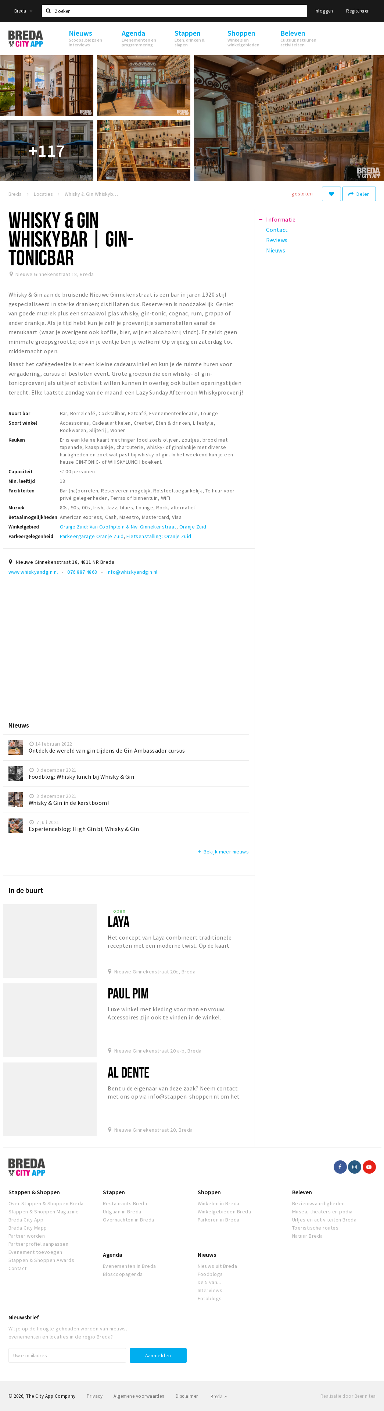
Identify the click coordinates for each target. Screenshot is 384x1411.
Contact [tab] (277, 229)
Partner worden (26, 1236)
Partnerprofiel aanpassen (38, 1244)
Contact (17, 1268)
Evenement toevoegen (35, 1252)
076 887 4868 (82, 572)
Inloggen (324, 11)
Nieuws (207, 1254)
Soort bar (19, 413)
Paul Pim (128, 993)
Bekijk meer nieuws (223, 851)
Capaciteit (20, 471)
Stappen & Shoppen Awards (41, 1260)
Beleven (302, 1192)
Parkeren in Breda (219, 1219)
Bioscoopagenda (123, 1274)
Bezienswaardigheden (318, 1203)
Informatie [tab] (281, 219)
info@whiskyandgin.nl (132, 572)
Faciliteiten (21, 490)
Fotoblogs (210, 1298)
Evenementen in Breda (129, 1266)
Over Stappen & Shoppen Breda (46, 1203)
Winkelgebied (23, 526)
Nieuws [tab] (275, 250)
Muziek (16, 507)
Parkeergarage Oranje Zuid (92, 536)
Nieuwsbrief (23, 1317)
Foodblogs (210, 1274)
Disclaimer (187, 1396)
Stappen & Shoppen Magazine (43, 1211)
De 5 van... (209, 1282)
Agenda (112, 1254)
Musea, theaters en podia (322, 1211)
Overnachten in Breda (128, 1219)
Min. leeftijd (21, 481)
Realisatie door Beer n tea (348, 1396)
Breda (23, 11)
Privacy (95, 1396)
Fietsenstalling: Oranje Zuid (158, 536)
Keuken (16, 439)
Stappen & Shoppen (34, 1192)
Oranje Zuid (193, 526)
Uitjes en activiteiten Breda (324, 1219)
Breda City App (26, 1219)
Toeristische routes (315, 1227)
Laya (118, 921)
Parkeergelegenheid (30, 536)
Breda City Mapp (27, 1227)
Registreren (358, 11)
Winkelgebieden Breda (224, 1211)
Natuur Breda (307, 1236)
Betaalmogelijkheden (32, 517)
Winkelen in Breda (219, 1203)
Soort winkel (22, 423)
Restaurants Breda (125, 1203)
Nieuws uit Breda (217, 1266)
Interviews (210, 1290)
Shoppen (209, 1192)
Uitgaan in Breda (122, 1211)
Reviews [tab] (276, 240)
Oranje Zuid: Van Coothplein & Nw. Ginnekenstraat (118, 526)
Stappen (114, 1192)
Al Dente (129, 1072)
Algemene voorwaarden (139, 1396)
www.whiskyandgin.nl (33, 572)
